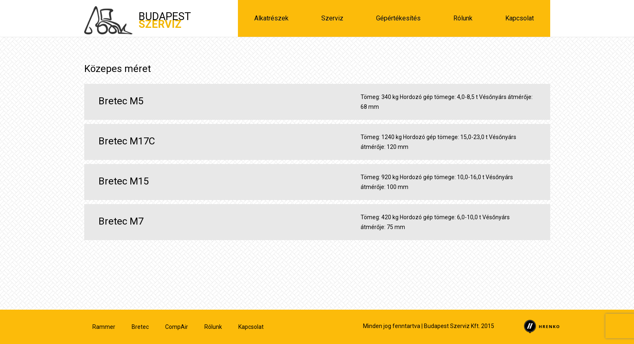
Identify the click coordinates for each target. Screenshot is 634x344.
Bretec (140, 327)
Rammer (103, 327)
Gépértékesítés (398, 18)
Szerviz (332, 18)
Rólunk (463, 18)
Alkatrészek (271, 18)
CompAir (176, 327)
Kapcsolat (519, 18)
